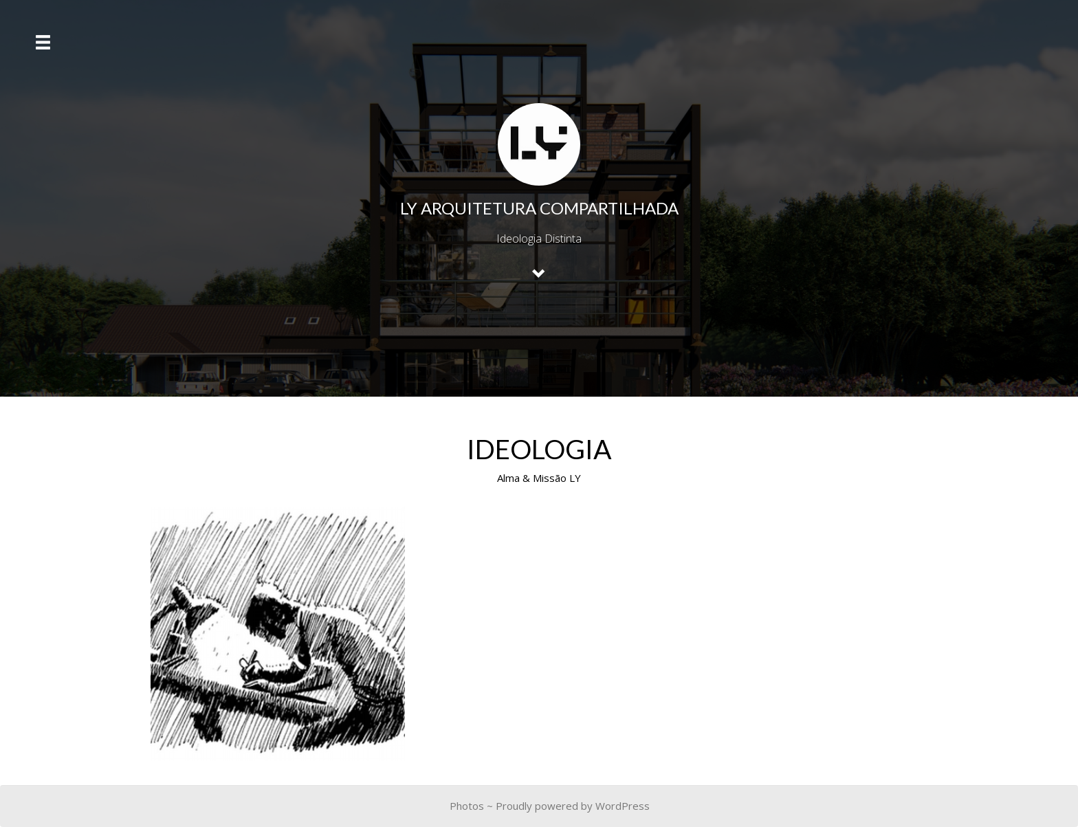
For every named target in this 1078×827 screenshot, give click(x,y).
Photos (467, 806)
